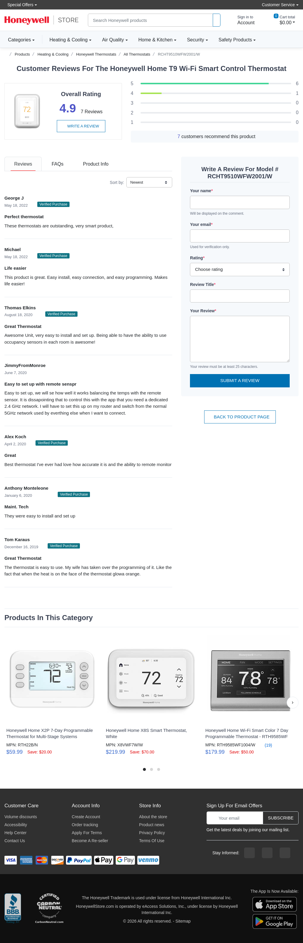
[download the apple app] (274, 904)
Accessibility (15, 824)
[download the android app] (274, 921)
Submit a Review (240, 380)
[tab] (23, 164)
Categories (17, 39)
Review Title (202, 284)
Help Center (15, 832)
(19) (265, 745)
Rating (197, 257)
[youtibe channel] (285, 852)
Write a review (81, 126)
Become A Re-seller (90, 840)
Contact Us (14, 840)
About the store (153, 816)
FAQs (57, 163)
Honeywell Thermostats (96, 54)
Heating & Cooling (68, 39)
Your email (201, 224)
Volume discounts (20, 816)
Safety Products (235, 39)
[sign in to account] (241, 20)
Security (195, 39)
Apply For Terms (87, 832)
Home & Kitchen (155, 39)
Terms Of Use (152, 840)
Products (22, 54)
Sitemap (183, 921)
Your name (201, 190)
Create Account (86, 816)
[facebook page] (249, 852)
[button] (293, 703)
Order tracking (85, 824)
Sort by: (117, 182)
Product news (151, 824)
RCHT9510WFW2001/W (179, 54)
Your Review (203, 310)
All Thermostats (137, 54)
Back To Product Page (240, 416)
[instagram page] (267, 852)
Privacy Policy (152, 832)
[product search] (216, 20)
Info (95, 163)
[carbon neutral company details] (49, 909)
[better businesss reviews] (12, 909)
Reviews (23, 163)
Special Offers (18, 4)
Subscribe (281, 817)
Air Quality (113, 39)
